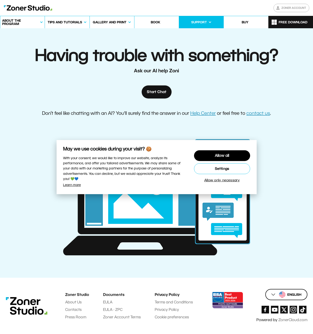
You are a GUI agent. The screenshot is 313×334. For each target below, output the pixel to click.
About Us (73, 302)
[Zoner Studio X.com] (284, 309)
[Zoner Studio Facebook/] (265, 309)
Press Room (75, 317)
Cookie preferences (172, 317)
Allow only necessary (222, 180)
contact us (258, 113)
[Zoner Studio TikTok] (302, 309)
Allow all (222, 156)
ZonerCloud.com (292, 320)
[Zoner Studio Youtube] (274, 309)
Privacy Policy (167, 310)
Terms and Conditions (174, 302)
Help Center (203, 113)
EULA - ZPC (112, 310)
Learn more (72, 185)
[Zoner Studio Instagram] (293, 309)
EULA (107, 302)
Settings (222, 169)
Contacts (73, 310)
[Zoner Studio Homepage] (28, 8)
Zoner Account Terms (122, 317)
